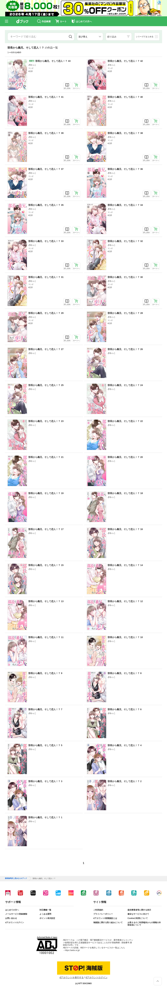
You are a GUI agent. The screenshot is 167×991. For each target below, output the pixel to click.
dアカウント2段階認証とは (105, 918)
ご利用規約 (98, 910)
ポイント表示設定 (47, 918)
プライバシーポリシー (103, 914)
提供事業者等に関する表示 (139, 910)
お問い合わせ (11, 918)
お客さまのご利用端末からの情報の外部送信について (144, 923)
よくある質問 (45, 914)
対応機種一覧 (45, 910)
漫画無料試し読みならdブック (16, 878)
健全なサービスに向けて (138, 914)
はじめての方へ (12, 910)
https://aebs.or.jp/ (72, 950)
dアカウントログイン (14, 922)
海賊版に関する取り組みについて (108, 922)
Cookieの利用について (138, 918)
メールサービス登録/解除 (16, 914)
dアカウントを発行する (72, 977)
